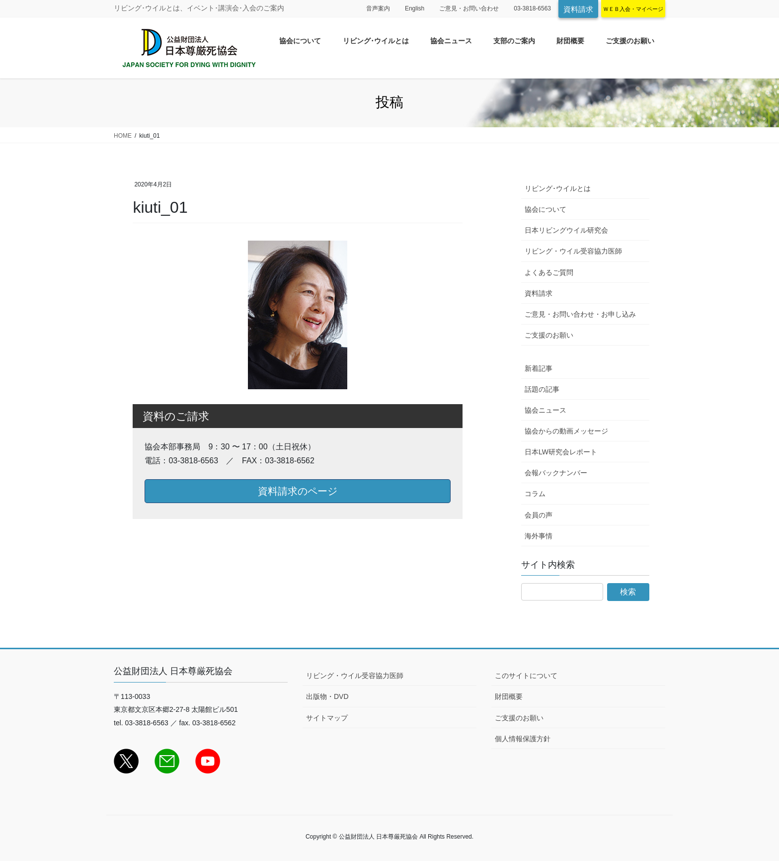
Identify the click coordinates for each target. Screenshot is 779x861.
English (414, 8)
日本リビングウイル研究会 (566, 230)
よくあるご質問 (549, 272)
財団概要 (509, 696)
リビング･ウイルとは (558, 188)
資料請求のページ (297, 491)
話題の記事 (542, 389)
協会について (545, 209)
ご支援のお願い (549, 335)
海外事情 (538, 536)
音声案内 (378, 8)
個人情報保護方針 (522, 739)
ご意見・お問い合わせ (469, 8)
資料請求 (578, 9)
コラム (535, 494)
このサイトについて (526, 676)
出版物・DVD (327, 696)
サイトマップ (327, 718)
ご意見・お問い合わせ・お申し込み (580, 314)
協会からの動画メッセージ (566, 431)
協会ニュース (545, 410)
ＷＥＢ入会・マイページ (633, 9)
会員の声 (538, 515)
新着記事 (538, 368)
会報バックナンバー (556, 473)
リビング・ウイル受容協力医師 (573, 251)
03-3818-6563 (532, 8)
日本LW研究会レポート (561, 452)
